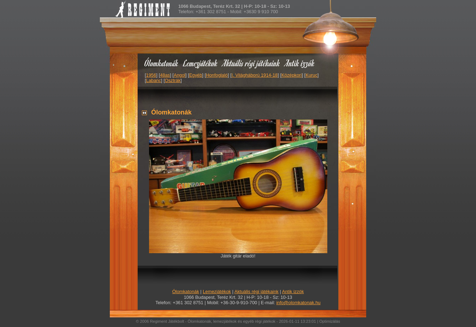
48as (165, 75)
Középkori (291, 75)
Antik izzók (299, 63)
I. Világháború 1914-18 (254, 75)
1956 (151, 75)
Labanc (153, 80)
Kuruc (311, 75)
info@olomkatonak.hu (298, 302)
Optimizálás (329, 321)
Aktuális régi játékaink (251, 63)
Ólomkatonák (161, 63)
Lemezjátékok (200, 63)
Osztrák (172, 80)
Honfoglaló (217, 75)
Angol (179, 75)
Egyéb (195, 75)
